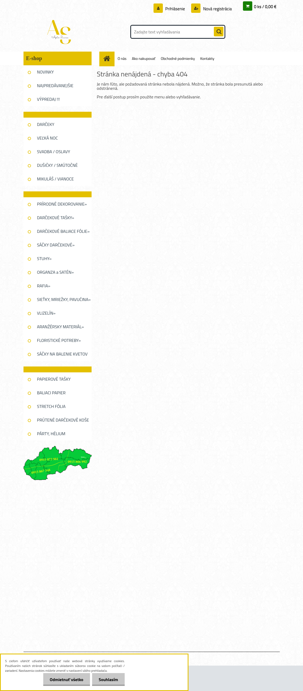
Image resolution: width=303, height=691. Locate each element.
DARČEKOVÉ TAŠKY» (55, 217)
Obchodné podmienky (178, 58)
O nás (122, 58)
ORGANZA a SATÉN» (55, 272)
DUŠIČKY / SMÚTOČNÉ (57, 165)
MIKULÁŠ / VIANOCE (55, 179)
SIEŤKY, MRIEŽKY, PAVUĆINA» (64, 299)
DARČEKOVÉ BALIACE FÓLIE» (63, 231)
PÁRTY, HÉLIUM (51, 433)
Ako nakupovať (143, 58)
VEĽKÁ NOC (47, 138)
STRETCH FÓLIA (51, 406)
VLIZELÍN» (46, 313)
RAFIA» (43, 286)
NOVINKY (45, 72)
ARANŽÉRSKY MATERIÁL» (60, 326)
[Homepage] (109, 58)
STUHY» (44, 258)
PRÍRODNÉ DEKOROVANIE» (62, 204)
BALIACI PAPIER (51, 392)
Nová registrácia (217, 8)
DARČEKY (45, 124)
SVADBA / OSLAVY (53, 151)
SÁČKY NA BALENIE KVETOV (62, 354)
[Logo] (60, 31)
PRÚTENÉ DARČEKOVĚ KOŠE (63, 420)
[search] (218, 32)
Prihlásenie (175, 8)
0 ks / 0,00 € (265, 6)
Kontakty (207, 58)
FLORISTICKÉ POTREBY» (59, 340)
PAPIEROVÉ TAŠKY (54, 379)
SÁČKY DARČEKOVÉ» (56, 245)
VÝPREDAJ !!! (48, 99)
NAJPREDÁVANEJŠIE (55, 85)
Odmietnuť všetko (66, 679)
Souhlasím (108, 679)
